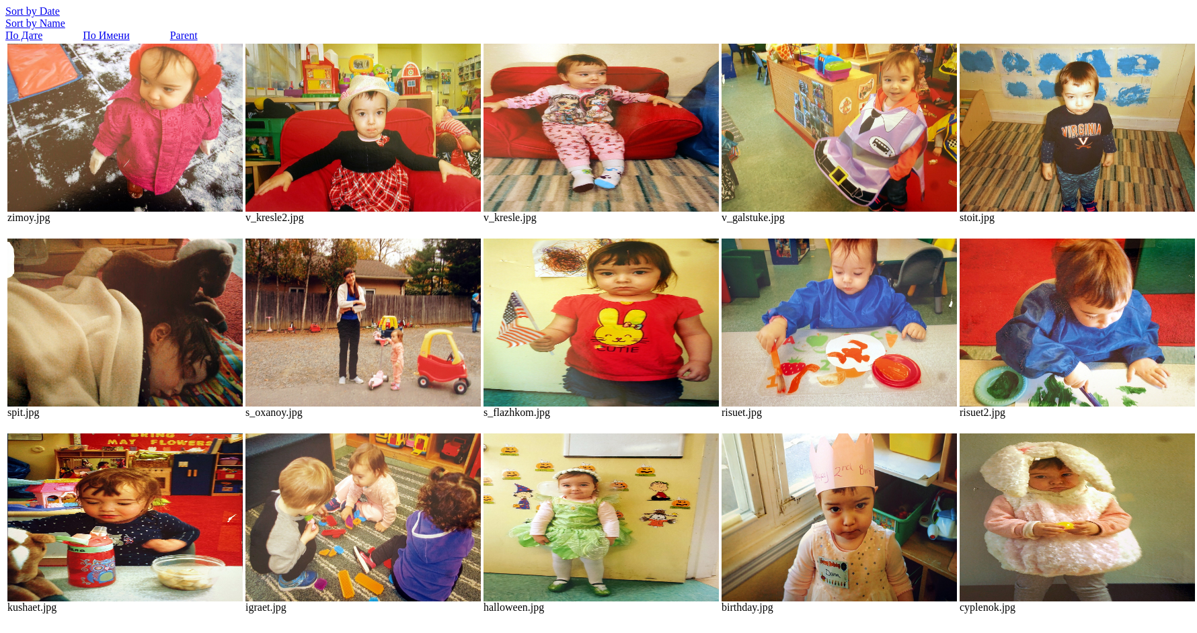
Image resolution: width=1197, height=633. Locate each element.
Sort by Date (32, 11)
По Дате (23, 35)
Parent (184, 35)
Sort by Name (35, 23)
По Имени (106, 35)
